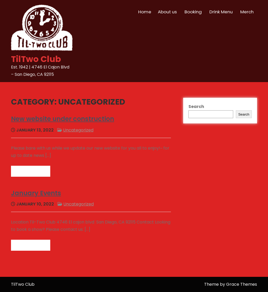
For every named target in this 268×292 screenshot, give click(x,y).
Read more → (30, 171)
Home (144, 12)
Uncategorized (78, 130)
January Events (36, 193)
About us (167, 12)
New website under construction (62, 118)
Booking (193, 12)
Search (196, 107)
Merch (247, 12)
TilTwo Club (36, 59)
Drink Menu (221, 12)
